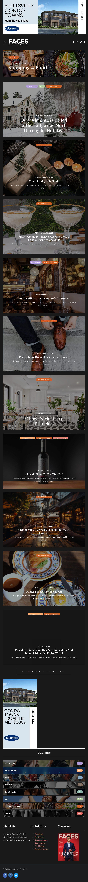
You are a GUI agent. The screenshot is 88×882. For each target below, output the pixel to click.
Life (41, 86)
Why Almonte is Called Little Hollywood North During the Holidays (44, 125)
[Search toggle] (84, 42)
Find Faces (39, 846)
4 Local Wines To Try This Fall (44, 474)
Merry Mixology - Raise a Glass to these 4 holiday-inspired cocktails (44, 238)
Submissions (40, 843)
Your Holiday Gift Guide (44, 181)
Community (32, 86)
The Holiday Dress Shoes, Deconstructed (44, 357)
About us (39, 834)
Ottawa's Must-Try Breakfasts (44, 591)
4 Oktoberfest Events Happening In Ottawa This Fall (44, 531)
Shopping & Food (53, 86)
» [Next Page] (53, 671)
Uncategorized (60, 438)
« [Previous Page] (22, 671)
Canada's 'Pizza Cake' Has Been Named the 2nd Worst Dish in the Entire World (44, 651)
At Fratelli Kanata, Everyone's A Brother (44, 298)
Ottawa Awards (41, 849)
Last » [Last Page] (61, 671)
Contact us (39, 837)
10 (46, 671)
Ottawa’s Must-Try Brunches (44, 420)
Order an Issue (41, 840)
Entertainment (27, 438)
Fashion (36, 321)
